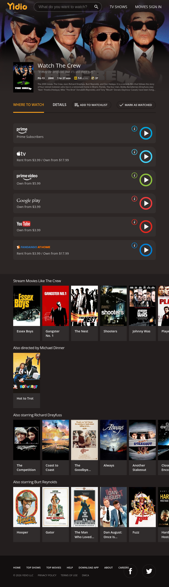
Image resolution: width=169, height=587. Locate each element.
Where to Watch (28, 104)
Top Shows (33, 567)
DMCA (85, 575)
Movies (141, 6)
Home (17, 567)
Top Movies (53, 567)
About (108, 567)
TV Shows (118, 6)
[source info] (133, 128)
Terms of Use (69, 575)
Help (70, 567)
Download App (89, 567)
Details (59, 104)
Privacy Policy (47, 575)
